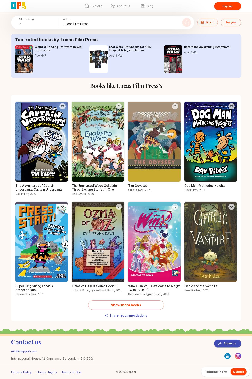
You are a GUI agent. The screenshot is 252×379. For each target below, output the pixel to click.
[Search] (186, 22)
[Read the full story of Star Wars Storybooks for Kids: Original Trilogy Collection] (98, 59)
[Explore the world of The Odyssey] (154, 148)
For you (231, 22)
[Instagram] (238, 358)
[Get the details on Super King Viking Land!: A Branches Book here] (41, 250)
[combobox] (38, 24)
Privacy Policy (21, 372)
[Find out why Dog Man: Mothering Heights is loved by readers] (210, 148)
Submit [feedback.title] (238, 372)
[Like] (62, 106)
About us (227, 343)
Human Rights (46, 372)
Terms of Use (71, 372)
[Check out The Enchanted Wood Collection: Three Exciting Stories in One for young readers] (98, 150)
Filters (207, 22)
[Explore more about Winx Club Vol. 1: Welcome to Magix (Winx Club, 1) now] (154, 250)
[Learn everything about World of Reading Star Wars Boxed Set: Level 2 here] (24, 59)
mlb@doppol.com (24, 351)
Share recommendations (125, 315)
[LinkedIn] (227, 356)
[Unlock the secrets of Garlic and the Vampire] (210, 248)
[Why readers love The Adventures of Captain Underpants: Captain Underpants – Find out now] (41, 150)
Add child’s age (27, 19)
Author (67, 19)
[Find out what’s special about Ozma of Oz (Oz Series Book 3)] (98, 248)
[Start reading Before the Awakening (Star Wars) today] (173, 59)
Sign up (227, 6)
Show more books (126, 305)
